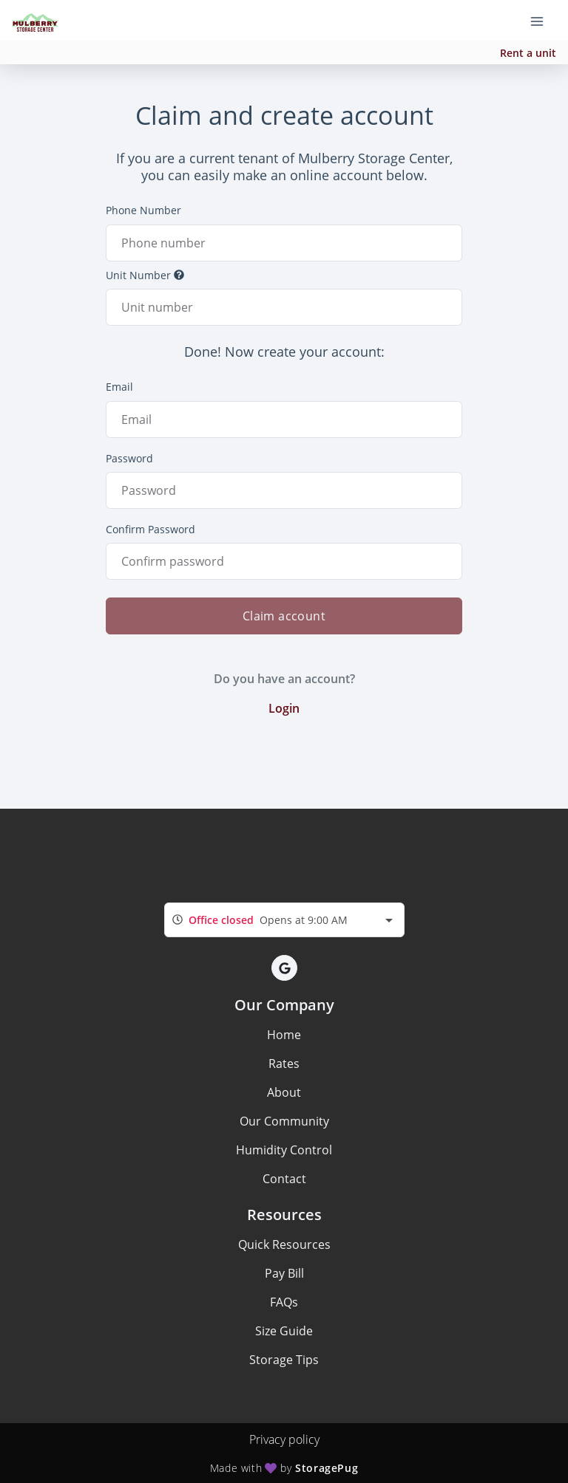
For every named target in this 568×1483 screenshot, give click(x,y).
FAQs (284, 1302)
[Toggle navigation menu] (543, 21)
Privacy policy (284, 1439)
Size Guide (284, 1331)
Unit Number (145, 275)
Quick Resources (284, 1244)
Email (119, 387)
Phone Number (143, 210)
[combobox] (284, 920)
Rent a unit (528, 53)
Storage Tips (284, 1360)
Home (284, 1035)
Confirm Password (150, 529)
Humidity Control (284, 1150)
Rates (284, 1063)
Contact (284, 1179)
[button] (284, 968)
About (284, 1092)
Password (129, 458)
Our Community (284, 1121)
